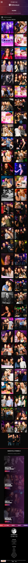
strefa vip (14, 551)
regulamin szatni (14, 556)
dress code (14, 552)
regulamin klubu (14, 553)
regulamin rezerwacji (14, 554)
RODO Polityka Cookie (14, 555)
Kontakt (14, 557)
